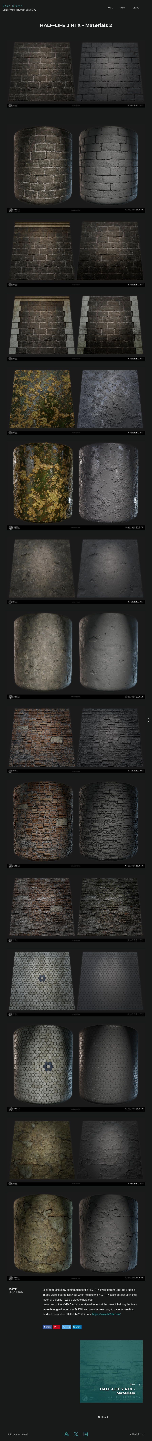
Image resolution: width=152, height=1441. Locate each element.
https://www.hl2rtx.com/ (106, 1314)
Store (136, 8)
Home (110, 8)
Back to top (137, 1434)
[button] (102, 1417)
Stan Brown (13, 5)
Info (122, 8)
